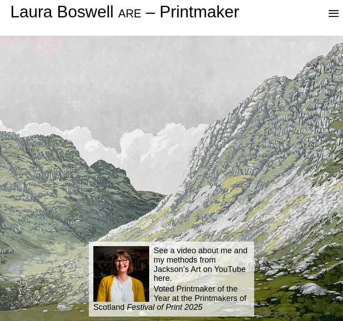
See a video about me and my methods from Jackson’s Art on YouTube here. (200, 264)
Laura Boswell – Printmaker (124, 12)
